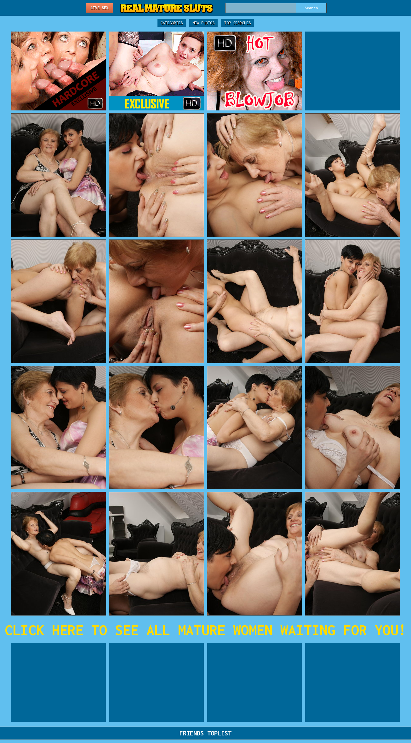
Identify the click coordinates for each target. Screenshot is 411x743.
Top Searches (237, 23)
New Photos (203, 23)
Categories (172, 23)
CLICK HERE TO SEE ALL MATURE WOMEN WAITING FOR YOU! (205, 630)
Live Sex (99, 7)
